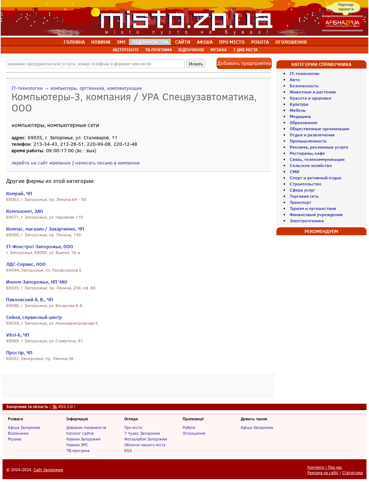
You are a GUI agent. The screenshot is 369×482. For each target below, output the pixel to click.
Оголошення (194, 433)
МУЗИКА (218, 49)
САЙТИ (182, 42)
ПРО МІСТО (232, 42)
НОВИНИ (100, 42)
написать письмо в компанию (107, 163)
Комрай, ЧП (19, 193)
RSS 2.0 (65, 406)
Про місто (133, 427)
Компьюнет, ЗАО (24, 211)
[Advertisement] (138, 385)
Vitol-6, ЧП (17, 335)
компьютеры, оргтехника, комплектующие (96, 88)
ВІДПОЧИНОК (191, 49)
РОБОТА (260, 42)
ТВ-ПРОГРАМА (158, 49)
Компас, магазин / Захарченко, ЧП (45, 228)
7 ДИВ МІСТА (245, 49)
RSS (128, 450)
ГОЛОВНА (74, 42)
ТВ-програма (78, 450)
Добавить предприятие (244, 63)
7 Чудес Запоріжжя (142, 433)
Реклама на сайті (322, 473)
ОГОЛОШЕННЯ (291, 42)
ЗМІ (121, 42)
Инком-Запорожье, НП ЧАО (36, 282)
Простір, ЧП (19, 352)
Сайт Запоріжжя (48, 470)
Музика (14, 439)
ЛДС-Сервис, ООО (26, 264)
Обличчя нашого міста (144, 444)
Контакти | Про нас (324, 467)
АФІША (205, 42)
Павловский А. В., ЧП (29, 299)
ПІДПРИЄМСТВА (150, 42)
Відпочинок (18, 433)
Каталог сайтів (80, 433)
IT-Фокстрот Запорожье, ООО (39, 246)
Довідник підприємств (86, 427)
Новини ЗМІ (77, 444)
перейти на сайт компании (41, 163)
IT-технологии (27, 88)
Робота (189, 427)
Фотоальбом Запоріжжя (145, 439)
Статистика (352, 473)
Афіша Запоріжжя (24, 427)
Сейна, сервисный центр (34, 317)
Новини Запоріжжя (83, 439)
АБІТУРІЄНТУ (126, 49)
